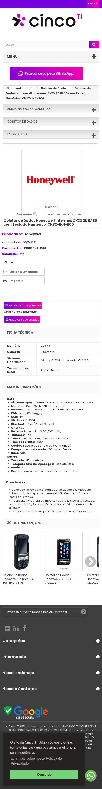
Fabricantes (17, 134)
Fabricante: (12, 234)
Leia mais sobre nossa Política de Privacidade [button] (36, 761)
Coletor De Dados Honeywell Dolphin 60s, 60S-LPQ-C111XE (18, 579)
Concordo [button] (44, 774)
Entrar (92, 3)
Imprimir (16, 281)
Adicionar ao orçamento (28, 108)
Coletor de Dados (54, 88)
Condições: (14, 482)
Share (8, 262)
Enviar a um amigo (24, 272)
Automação (25, 88)
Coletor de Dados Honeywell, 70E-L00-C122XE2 (59, 579)
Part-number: (12, 248)
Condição (9, 254)
